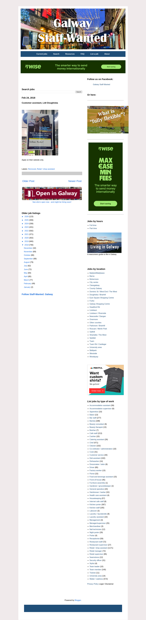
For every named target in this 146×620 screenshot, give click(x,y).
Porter (92, 535)
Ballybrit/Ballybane (97, 273)
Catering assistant (97, 439)
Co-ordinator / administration (101, 449)
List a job (94, 54)
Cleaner (93, 446)
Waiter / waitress (96, 579)
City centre (94, 282)
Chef (91, 443)
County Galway (96, 288)
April (26, 276)
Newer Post (75, 181)
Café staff (93, 433)
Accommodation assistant (100, 405)
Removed (32, 169)
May (26, 273)
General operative (97, 489)
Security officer (96, 560)
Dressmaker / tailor (97, 464)
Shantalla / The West (98, 335)
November (28, 252)
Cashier (93, 436)
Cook (92, 452)
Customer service (97, 455)
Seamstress (94, 557)
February (28, 283)
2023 (27, 227)
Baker (92, 415)
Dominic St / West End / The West (103, 292)
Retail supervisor (96, 554)
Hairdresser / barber (98, 492)
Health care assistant (98, 495)
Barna (92, 276)
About (107, 54)
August (27, 262)
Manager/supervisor (98, 523)
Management (95, 520)
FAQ (82, 54)
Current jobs (41, 54)
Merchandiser (95, 526)
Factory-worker (96, 470)
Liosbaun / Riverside (98, 313)
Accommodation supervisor (101, 409)
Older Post (28, 181)
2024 (27, 224)
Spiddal (93, 338)
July (26, 266)
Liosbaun (93, 310)
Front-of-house (96, 480)
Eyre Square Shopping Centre (102, 298)
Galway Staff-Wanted (101, 84)
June (26, 269)
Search (56, 54)
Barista (92, 421)
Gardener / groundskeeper (100, 486)
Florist (92, 474)
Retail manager (96, 551)
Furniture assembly (97, 483)
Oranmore (94, 319)
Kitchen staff (95, 508)
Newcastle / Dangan (98, 316)
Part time (93, 228)
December (28, 248)
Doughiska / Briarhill (98, 295)
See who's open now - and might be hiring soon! (51, 202)
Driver (92, 467)
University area (96, 347)
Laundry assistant (97, 517)
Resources (70, 54)
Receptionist (95, 539)
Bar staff (93, 418)
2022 (27, 231)
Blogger (78, 600)
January (27, 287)
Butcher (93, 430)
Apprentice (94, 412)
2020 (27, 238)
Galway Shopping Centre (100, 304)
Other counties (95, 323)
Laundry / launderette (98, 514)
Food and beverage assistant (101, 477)
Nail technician (95, 529)
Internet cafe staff (97, 501)
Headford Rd (95, 307)
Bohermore (94, 279)
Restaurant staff (96, 542)
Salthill (92, 332)
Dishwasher (94, 461)
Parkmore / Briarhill (97, 326)
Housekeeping (95, 498)
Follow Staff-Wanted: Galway (37, 294)
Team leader (95, 566)
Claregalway (95, 285)
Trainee (93, 573)
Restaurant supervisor (98, 545)
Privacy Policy (93, 584)
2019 (27, 241)
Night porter (94, 532)
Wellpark (93, 350)
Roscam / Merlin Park (98, 329)
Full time (93, 225)
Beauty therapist (96, 427)
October (27, 255)
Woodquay (94, 357)
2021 (27, 234)
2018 (27, 245)
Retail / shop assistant (46, 169)
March (27, 280)
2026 (27, 216)
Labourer (93, 511)
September (28, 259)
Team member (95, 570)
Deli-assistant (95, 458)
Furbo (92, 301)
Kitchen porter (95, 505)
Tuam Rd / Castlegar (98, 344)
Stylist (92, 563)
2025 (27, 220)
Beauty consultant (97, 424)
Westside (93, 353)
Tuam (92, 341)
